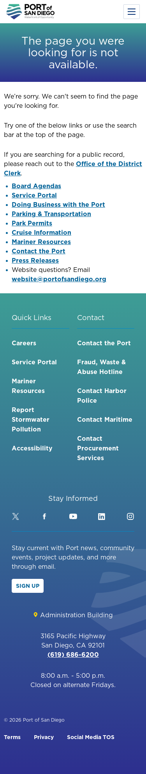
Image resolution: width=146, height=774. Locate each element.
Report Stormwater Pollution (30, 419)
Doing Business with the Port (58, 204)
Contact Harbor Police (102, 395)
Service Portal (34, 195)
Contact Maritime (104, 419)
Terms (12, 737)
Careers (24, 343)
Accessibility (32, 448)
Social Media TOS (90, 737)
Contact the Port (38, 251)
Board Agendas (36, 186)
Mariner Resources (41, 241)
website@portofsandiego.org (59, 279)
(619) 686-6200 (73, 654)
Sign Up (27, 586)
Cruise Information (41, 232)
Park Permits (32, 223)
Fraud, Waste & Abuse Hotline (101, 367)
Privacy (44, 737)
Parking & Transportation (51, 214)
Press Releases (35, 260)
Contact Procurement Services (98, 448)
